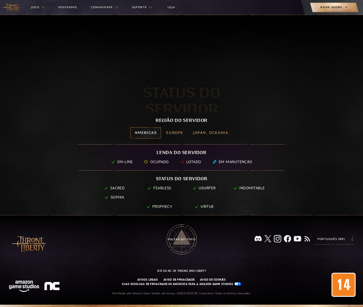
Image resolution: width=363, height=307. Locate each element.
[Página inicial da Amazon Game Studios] (24, 287)
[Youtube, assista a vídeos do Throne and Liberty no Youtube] (297, 239)
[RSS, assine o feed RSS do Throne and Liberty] (307, 239)
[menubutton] (37, 7)
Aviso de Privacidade (178, 279)
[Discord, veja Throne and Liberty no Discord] (258, 239)
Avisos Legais (147, 279)
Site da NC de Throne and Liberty (181, 271)
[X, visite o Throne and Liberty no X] (267, 239)
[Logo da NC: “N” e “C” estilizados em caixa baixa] (52, 286)
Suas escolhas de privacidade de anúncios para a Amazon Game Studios (181, 284)
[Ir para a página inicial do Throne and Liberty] (11, 7)
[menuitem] (37, 7)
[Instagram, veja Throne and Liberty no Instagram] (277, 239)
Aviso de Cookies (213, 279)
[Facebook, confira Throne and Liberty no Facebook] (287, 239)
